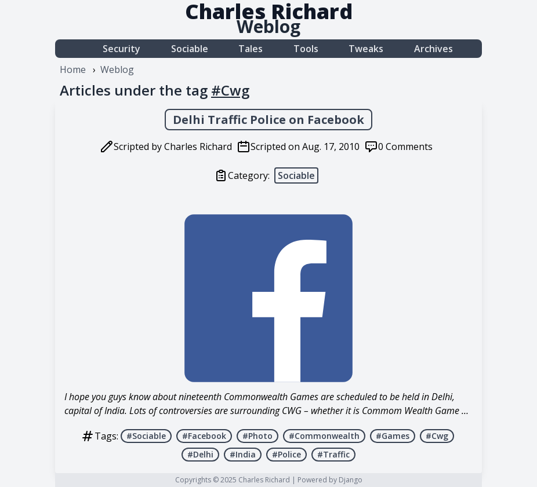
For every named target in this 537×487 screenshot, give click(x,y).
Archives (433, 48)
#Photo (257, 435)
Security (121, 48)
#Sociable (146, 435)
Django (350, 480)
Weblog (268, 26)
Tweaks (366, 48)
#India (243, 454)
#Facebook (204, 435)
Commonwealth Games (271, 396)
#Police (286, 454)
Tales (250, 48)
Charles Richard (264, 480)
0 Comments (405, 146)
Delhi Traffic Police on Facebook (268, 119)
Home (73, 69)
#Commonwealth (324, 435)
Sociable (189, 48)
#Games (392, 435)
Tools (305, 48)
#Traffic (333, 454)
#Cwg (437, 435)
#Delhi (200, 454)
